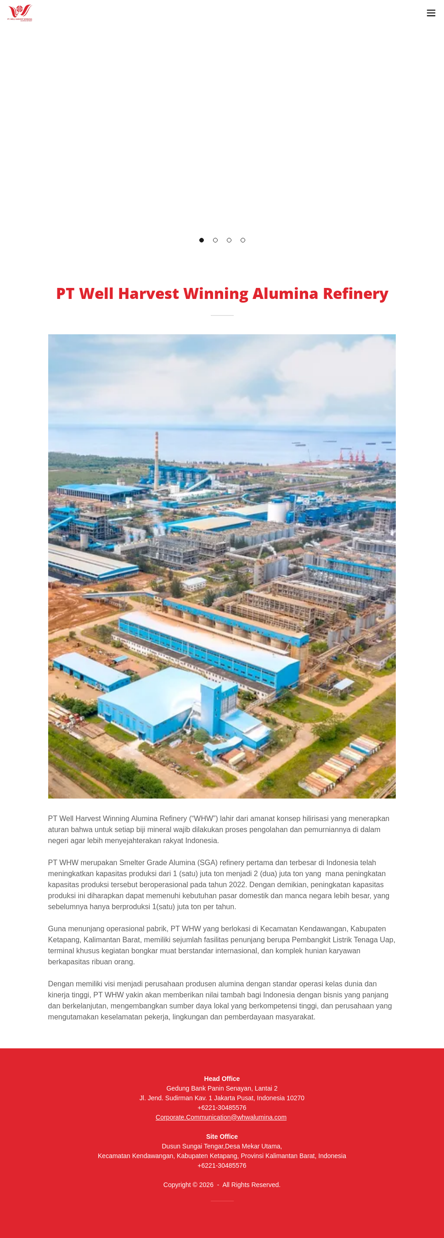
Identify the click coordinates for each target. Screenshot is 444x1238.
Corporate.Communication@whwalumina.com (221, 1117)
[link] (20, 13)
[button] (201, 240)
